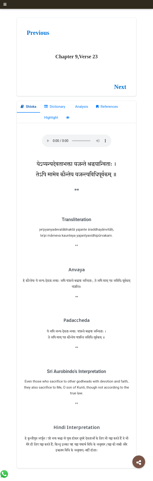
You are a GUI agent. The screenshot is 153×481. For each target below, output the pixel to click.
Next (120, 87)
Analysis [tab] (81, 107)
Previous (38, 32)
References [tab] (107, 107)
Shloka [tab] (28, 107)
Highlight (51, 117)
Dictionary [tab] (54, 107)
